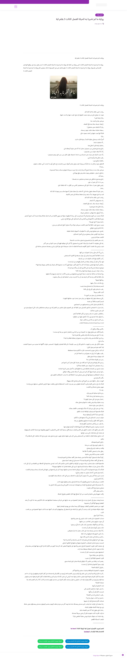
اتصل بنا (85, 2)
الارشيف (45, 2)
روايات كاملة (75, 7)
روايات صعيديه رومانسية (55, 7)
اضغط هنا (87, 631)
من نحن (71, 2)
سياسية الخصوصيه (53, 2)
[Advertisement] (63, 37)
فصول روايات (100, 15)
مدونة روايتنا (96, 655)
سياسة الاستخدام (63, 2)
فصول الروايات (83, 7)
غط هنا (73, 628)
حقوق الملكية (78, 2)
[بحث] (15, 7)
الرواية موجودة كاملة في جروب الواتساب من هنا (50, 641)
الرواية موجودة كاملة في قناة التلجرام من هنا (77, 641)
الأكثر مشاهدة (66, 7)
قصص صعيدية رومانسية (40, 7)
